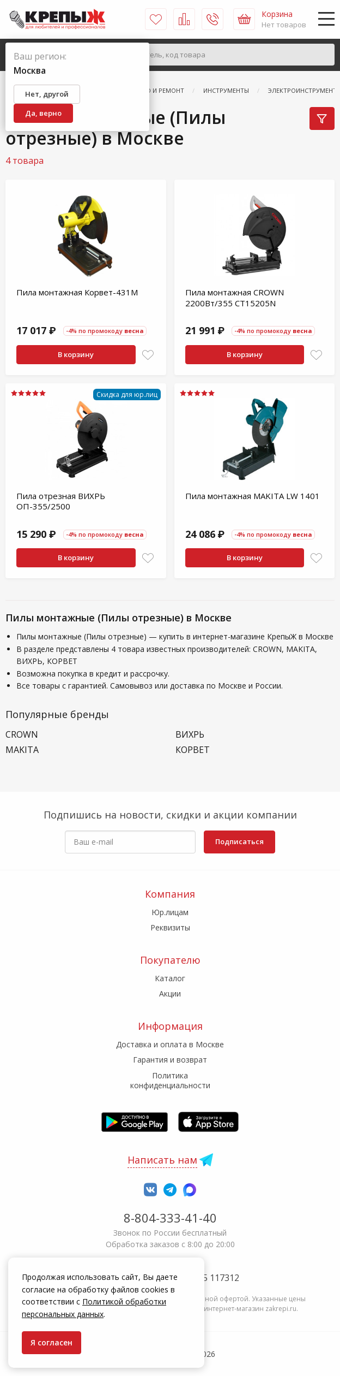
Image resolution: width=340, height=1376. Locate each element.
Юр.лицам (170, 912)
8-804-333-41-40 (170, 1217)
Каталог (170, 978)
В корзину (76, 354)
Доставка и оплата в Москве (170, 1044)
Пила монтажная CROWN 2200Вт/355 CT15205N (234, 298)
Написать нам (162, 1159)
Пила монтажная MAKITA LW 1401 (252, 495)
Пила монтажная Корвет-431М (77, 292)
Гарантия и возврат (170, 1059)
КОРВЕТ (192, 750)
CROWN (21, 734)
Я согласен (51, 1342)
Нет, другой (47, 94)
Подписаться (239, 841)
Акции (170, 993)
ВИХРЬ (189, 734)
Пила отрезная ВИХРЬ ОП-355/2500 (60, 501)
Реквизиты (170, 927)
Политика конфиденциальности (170, 1080)
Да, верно (43, 113)
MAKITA (22, 750)
